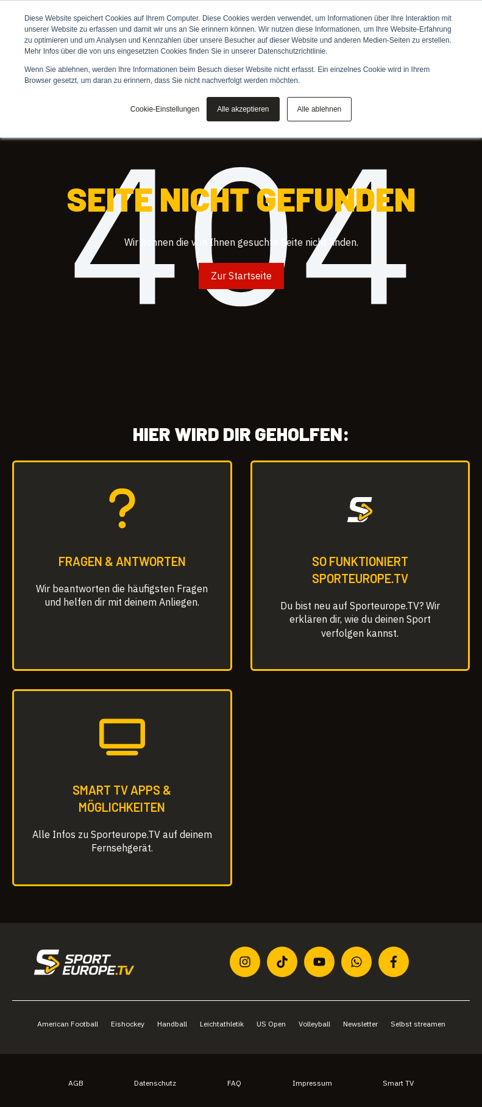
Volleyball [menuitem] (314, 1023)
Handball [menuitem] (172, 1023)
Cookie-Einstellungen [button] (164, 109)
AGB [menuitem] (75, 1082)
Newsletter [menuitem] (360, 1023)
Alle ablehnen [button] (319, 109)
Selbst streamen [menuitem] (418, 1023)
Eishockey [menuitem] (127, 1023)
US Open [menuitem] (271, 1023)
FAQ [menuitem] (234, 1082)
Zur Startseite (241, 276)
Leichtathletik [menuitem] (222, 1023)
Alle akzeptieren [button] (243, 109)
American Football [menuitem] (67, 1023)
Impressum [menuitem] (312, 1082)
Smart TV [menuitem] (398, 1082)
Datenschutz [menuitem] (155, 1082)
